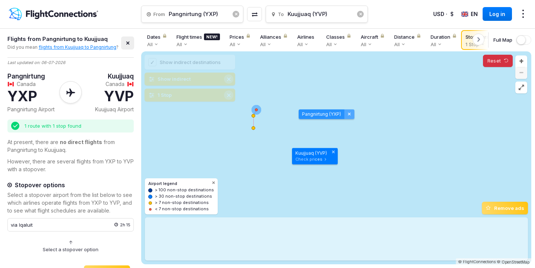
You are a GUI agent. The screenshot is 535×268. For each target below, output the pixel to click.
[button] (521, 61)
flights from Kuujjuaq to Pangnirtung (77, 47)
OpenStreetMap (515, 262)
